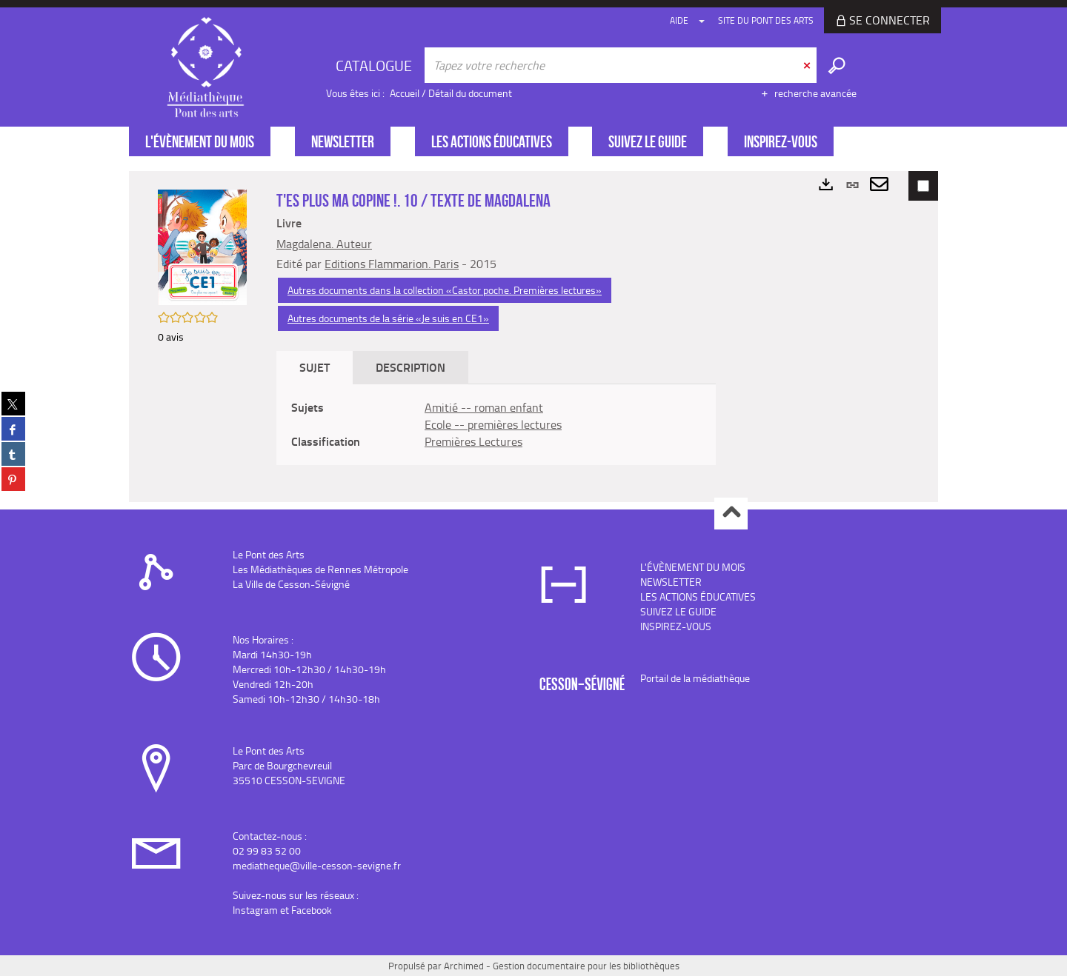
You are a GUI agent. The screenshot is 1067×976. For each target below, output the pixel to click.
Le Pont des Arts (269, 554)
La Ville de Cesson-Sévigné (291, 584)
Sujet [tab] (314, 366)
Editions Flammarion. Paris (392, 263)
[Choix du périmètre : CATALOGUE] (375, 65)
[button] (202, 246)
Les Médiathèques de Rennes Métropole (320, 569)
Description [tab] (410, 366)
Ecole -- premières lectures (493, 424)
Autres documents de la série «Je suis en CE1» (388, 318)
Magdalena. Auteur (324, 243)
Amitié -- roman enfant (484, 407)
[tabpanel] (496, 424)
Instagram (255, 910)
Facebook (311, 910)
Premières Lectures (473, 441)
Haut (731, 513)
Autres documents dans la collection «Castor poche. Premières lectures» (444, 290)
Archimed (464, 965)
